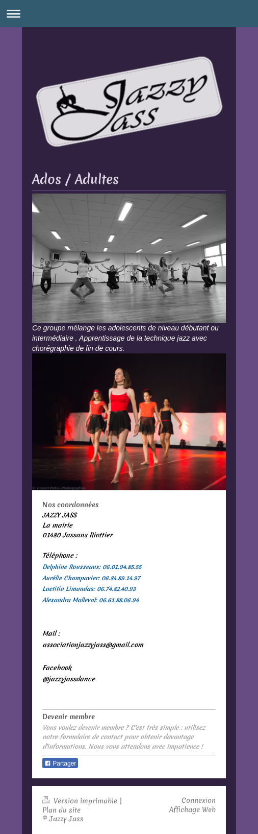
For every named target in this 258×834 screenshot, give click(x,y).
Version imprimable (80, 800)
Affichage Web (192, 809)
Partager (60, 763)
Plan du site (61, 810)
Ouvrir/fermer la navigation (129, 14)
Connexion (199, 800)
